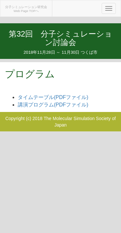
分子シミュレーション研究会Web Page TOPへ (26, 9)
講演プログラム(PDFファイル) (53, 104)
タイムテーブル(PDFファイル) (53, 97)
